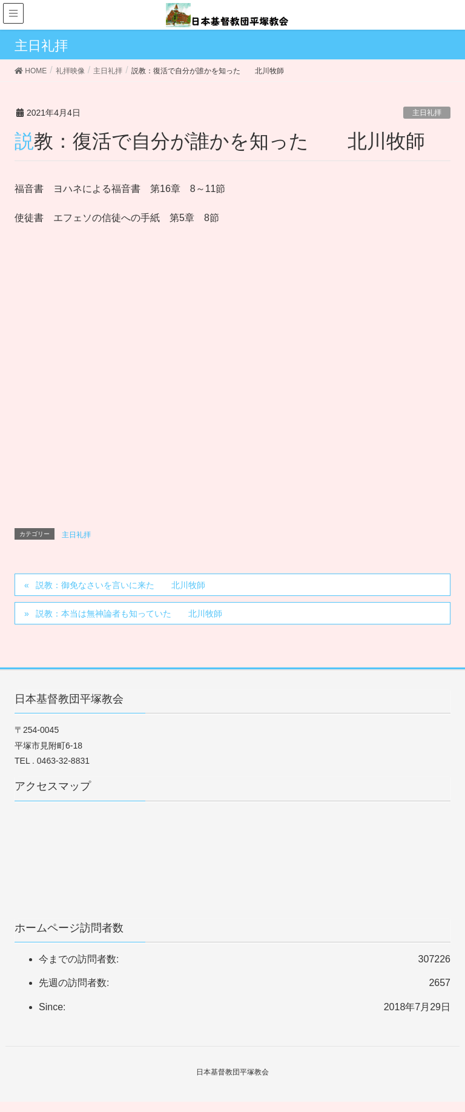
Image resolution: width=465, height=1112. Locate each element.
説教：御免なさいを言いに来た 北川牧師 (120, 585)
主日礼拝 (426, 112)
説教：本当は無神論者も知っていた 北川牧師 (129, 613)
